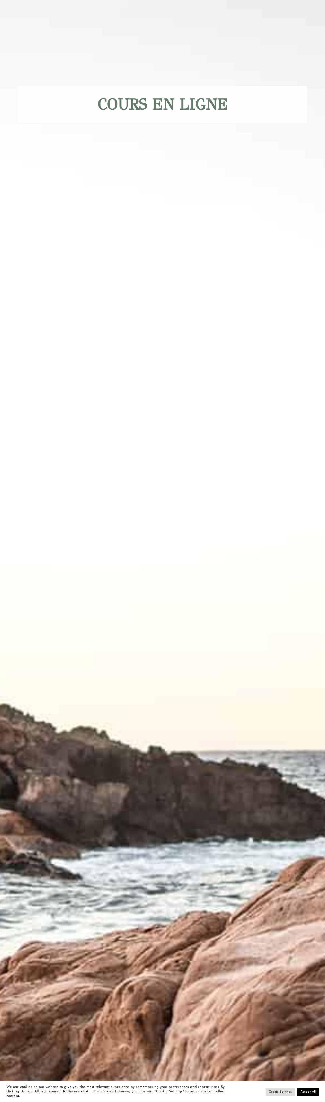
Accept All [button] (308, 1091)
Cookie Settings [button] (280, 1091)
